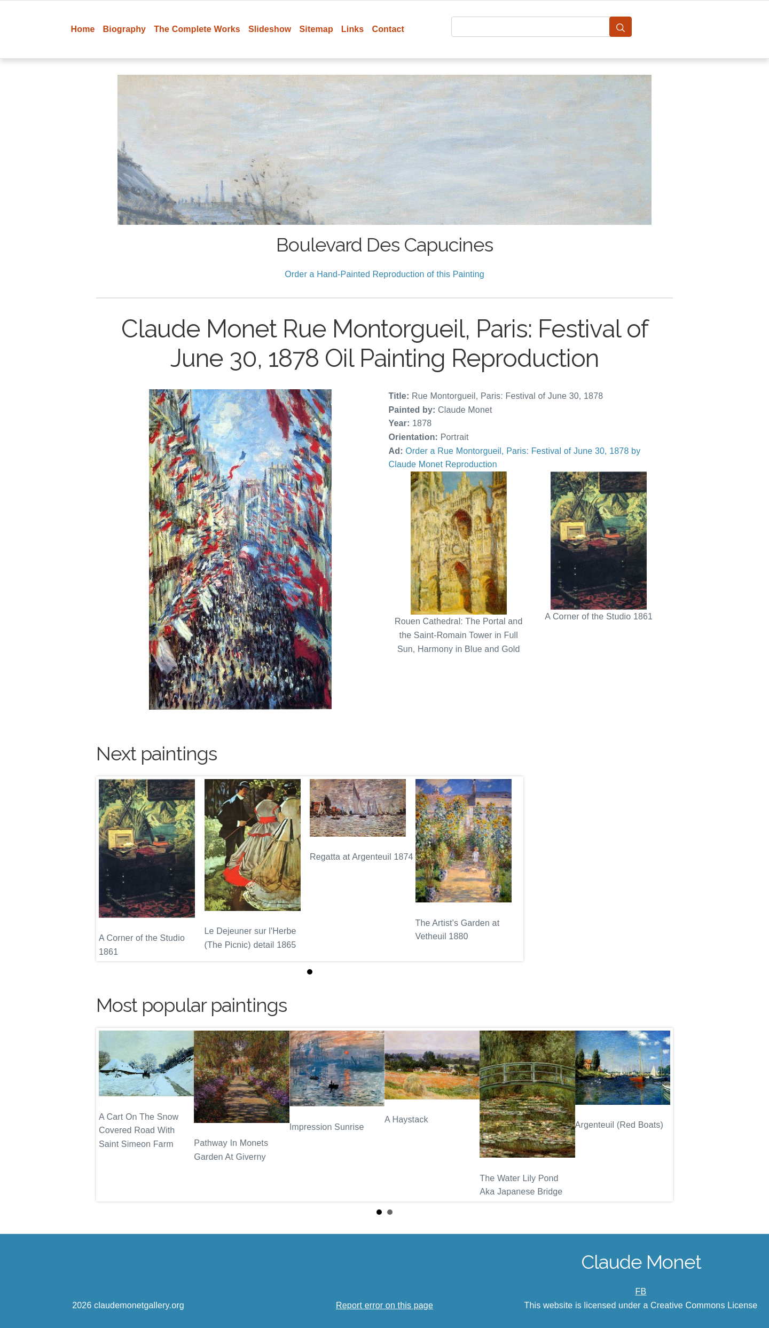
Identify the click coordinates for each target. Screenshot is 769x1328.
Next (656, 1114)
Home (83, 29)
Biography (124, 29)
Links (352, 29)
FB (641, 1291)
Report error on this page (384, 1305)
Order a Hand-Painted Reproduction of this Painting (384, 274)
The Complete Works (197, 29)
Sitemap (316, 29)
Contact (388, 29)
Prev (112, 1114)
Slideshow (270, 29)
